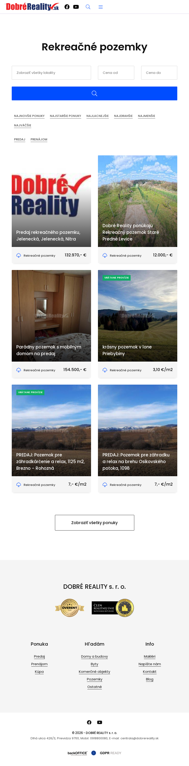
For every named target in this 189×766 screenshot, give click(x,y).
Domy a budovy (94, 656)
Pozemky (94, 679)
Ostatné (94, 686)
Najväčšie (22, 125)
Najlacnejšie (97, 116)
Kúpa (39, 671)
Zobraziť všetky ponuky (94, 522)
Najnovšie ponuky (29, 116)
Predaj (19, 139)
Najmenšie (146, 116)
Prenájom (39, 139)
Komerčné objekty (94, 671)
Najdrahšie (123, 116)
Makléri (149, 656)
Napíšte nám (150, 664)
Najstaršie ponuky (65, 116)
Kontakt (150, 671)
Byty (94, 664)
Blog (149, 679)
